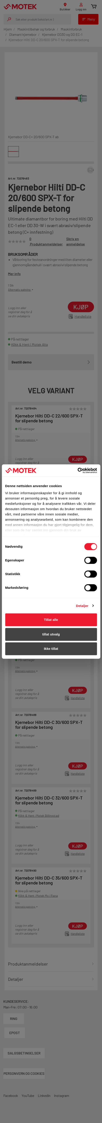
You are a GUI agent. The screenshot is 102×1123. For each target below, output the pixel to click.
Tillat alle (51, 620)
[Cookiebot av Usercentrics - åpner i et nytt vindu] (77, 470)
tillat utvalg (51, 634)
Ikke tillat (51, 648)
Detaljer (82, 606)
